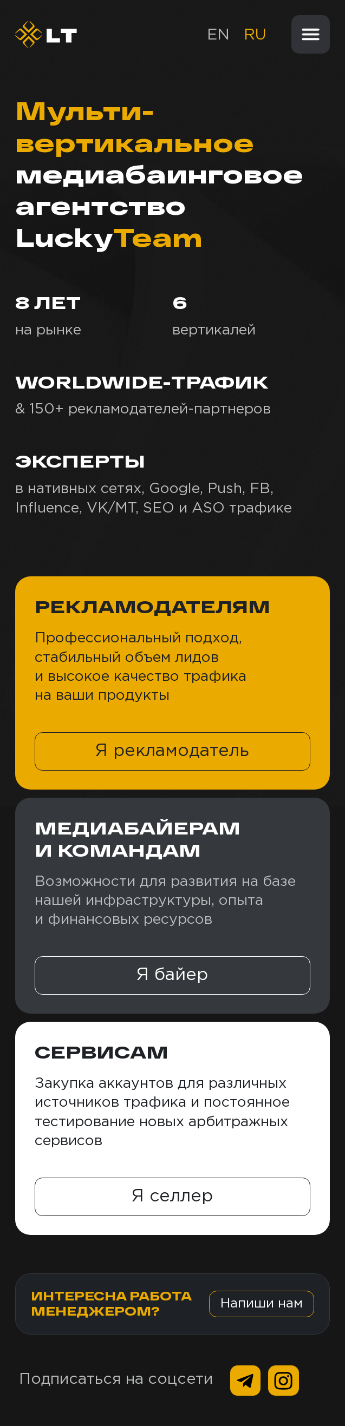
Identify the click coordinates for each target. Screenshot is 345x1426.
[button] (172, 751)
